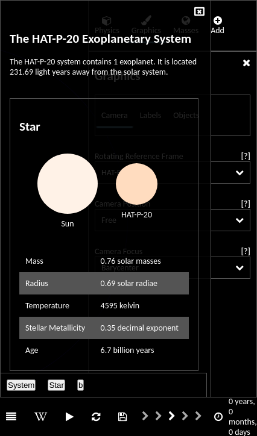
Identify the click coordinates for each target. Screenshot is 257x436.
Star (56, 385)
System (21, 385)
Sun (67, 224)
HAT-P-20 (136, 215)
